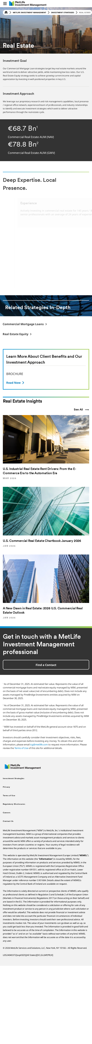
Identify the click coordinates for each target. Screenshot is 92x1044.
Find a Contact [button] (46, 665)
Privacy (6, 787)
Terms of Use (21, 748)
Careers (7, 813)
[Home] (6, 13)
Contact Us (8, 821)
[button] (5, 3)
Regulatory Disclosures (14, 804)
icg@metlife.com (39, 744)
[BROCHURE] (15, 383)
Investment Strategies (62, 12)
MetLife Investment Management (29, 12)
